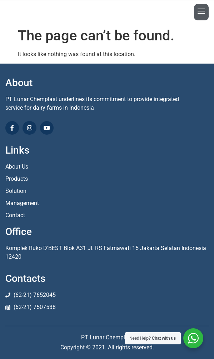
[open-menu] (201, 12)
